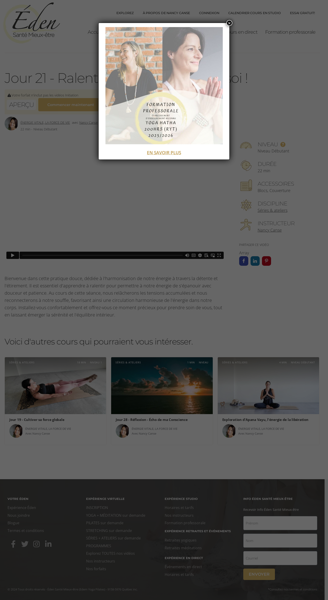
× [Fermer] (229, 23)
